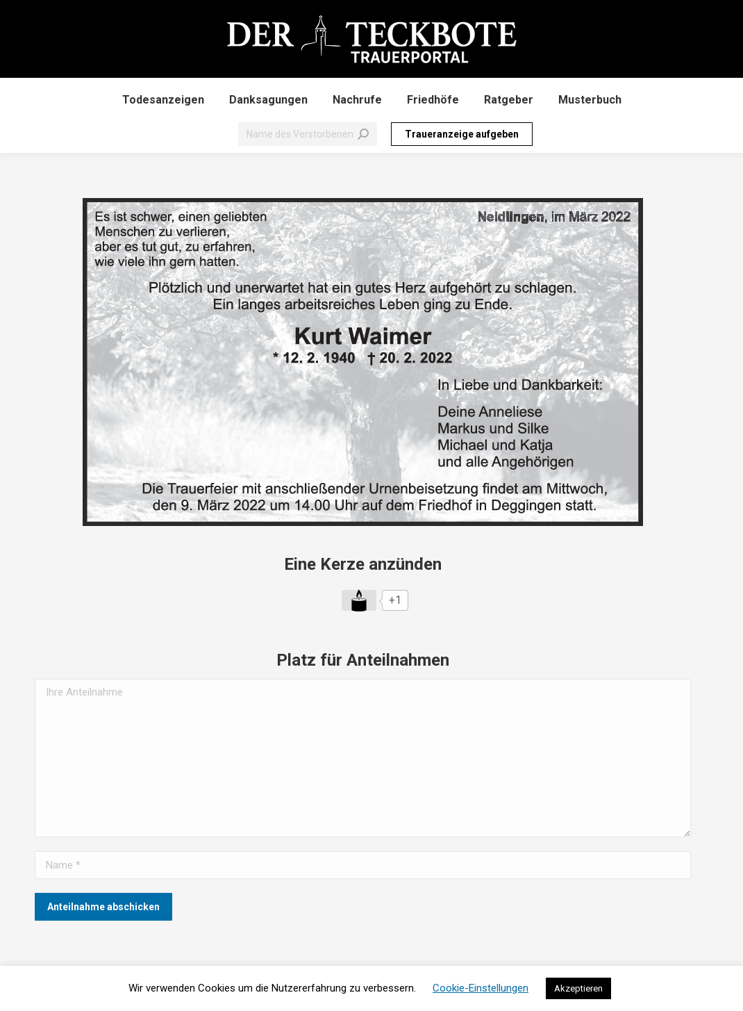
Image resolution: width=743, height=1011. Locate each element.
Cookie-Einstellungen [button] (480, 988)
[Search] (307, 134)
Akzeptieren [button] (578, 988)
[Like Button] (359, 600)
